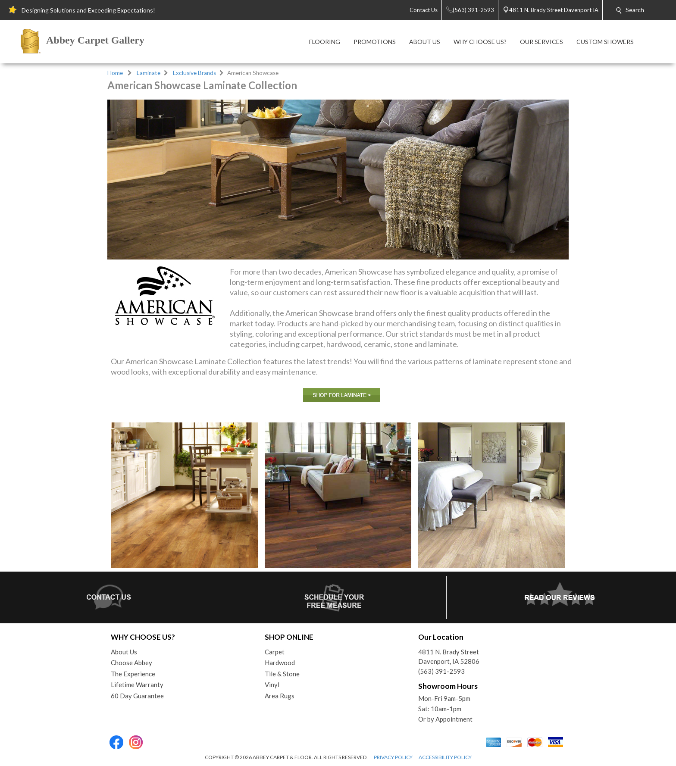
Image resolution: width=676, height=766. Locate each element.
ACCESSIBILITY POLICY (445, 757)
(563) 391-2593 (441, 671)
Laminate (148, 72)
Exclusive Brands (194, 72)
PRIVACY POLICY (393, 757)
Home (115, 72)
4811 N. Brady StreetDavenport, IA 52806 (448, 657)
